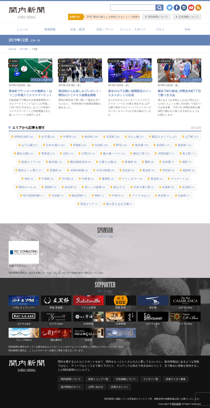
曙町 (149, 162)
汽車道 (88, 179)
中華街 (69, 137)
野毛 (121, 145)
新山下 (119, 187)
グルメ (160, 29)
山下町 (192, 137)
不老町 (47, 179)
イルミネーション (142, 79)
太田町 (113, 137)
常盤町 (80, 145)
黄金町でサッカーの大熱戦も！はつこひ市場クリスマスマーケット (30, 93)
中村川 (118, 195)
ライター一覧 (150, 379)
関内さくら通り (30, 170)
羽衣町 (168, 170)
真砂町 (64, 74)
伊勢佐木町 (166, 61)
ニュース (22, 29)
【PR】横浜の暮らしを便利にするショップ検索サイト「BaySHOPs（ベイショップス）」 (135, 16)
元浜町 (57, 195)
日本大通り (55, 145)
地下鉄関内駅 (33, 195)
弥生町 (128, 170)
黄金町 (15, 65)
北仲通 (168, 162)
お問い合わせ (95, 387)
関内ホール (27, 187)
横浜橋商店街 (67, 65)
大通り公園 (108, 162)
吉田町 (163, 145)
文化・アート (105, 29)
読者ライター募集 (176, 379)
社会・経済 (77, 29)
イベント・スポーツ (132, 29)
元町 (63, 61)
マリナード (179, 179)
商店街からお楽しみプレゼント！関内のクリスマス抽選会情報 (80, 93)
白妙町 (184, 195)
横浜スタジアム (164, 137)
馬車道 (48, 153)
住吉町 (101, 145)
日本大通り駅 (143, 187)
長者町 (131, 162)
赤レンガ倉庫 (94, 187)
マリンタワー (132, 179)
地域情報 (50, 29)
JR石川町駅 (105, 170)
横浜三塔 (141, 153)
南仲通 (55, 162)
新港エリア (31, 162)
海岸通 (141, 145)
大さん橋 (136, 137)
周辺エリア (89, 204)
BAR (187, 29)
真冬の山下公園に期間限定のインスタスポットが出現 (129, 93)
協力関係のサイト (71, 387)
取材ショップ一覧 (98, 379)
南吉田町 (79, 195)
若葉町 (56, 170)
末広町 (70, 187)
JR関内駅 (166, 153)
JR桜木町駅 (79, 170)
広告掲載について (188, 16)
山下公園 (115, 61)
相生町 (91, 137)
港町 (63, 70)
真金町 (157, 179)
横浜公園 (25, 153)
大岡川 (15, 61)
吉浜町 (188, 187)
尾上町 (189, 153)
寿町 (99, 195)
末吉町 (164, 195)
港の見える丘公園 (119, 204)
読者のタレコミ (119, 387)
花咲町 (50, 187)
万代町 (68, 179)
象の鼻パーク (114, 153)
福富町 (189, 170)
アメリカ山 (141, 195)
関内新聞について (158, 16)
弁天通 (48, 137)
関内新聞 (176, 404)
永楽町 (168, 187)
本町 (28, 179)
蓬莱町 (108, 179)
